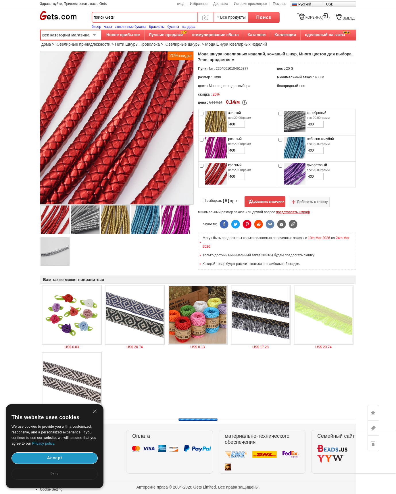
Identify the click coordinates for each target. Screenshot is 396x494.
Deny (55, 473)
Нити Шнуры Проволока (137, 44)
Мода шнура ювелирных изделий (236, 44)
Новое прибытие (123, 34)
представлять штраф (293, 212)
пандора (188, 27)
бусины (173, 27)
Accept (54, 458)
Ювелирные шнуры (182, 44)
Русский (304, 4)
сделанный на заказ (325, 34)
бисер (96, 27)
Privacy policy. (43, 443)
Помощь (279, 4)
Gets (58, 15)
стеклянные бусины (130, 27)
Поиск (263, 17)
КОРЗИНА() (317, 18)
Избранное (198, 4)
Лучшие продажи (166, 34)
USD (329, 4)
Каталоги (256, 34)
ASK (373, 428)
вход (180, 4)
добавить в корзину (265, 201)
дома (46, 44)
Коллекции (285, 34)
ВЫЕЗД (349, 18)
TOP (373, 443)
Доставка (220, 4)
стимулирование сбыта (215, 34)
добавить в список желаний (309, 201)
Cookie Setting (51, 489)
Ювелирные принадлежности (82, 44)
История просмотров (250, 4)
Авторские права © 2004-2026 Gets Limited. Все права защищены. (198, 487)
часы (108, 27)
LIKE (373, 412)
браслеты (157, 27)
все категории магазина (66, 35)
